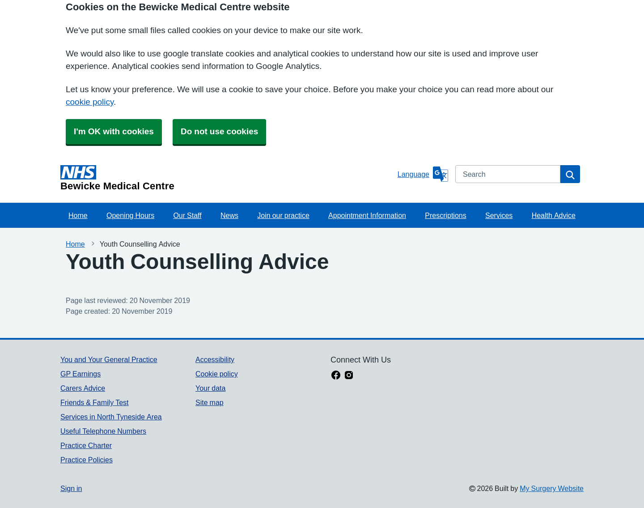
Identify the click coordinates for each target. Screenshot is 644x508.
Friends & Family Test (94, 402)
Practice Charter (86, 445)
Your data (210, 388)
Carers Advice (82, 388)
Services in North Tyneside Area (111, 416)
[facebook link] (335, 376)
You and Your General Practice (108, 359)
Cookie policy (216, 373)
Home (78, 215)
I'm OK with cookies (114, 131)
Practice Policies (86, 459)
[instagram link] (348, 376)
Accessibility (214, 359)
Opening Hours (130, 215)
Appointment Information (367, 215)
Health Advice (554, 215)
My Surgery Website (552, 488)
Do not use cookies (219, 131)
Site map (209, 402)
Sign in (71, 488)
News (229, 215)
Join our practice (283, 215)
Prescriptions (445, 215)
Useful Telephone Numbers (103, 431)
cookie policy (90, 102)
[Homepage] (227, 178)
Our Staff (187, 215)
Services (499, 215)
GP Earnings (80, 373)
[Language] (423, 174)
